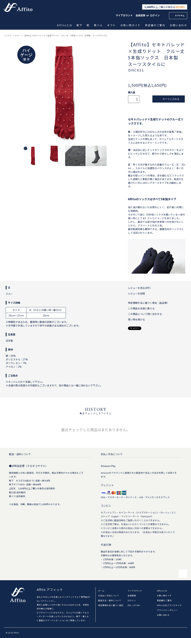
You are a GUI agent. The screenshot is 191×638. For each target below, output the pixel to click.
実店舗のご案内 (155, 25)
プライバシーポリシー (167, 610)
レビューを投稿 (136, 293)
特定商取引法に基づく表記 (110, 605)
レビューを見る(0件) (139, 288)
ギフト (112, 25)
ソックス (7, 35)
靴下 (79, 25)
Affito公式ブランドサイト (169, 605)
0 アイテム (177, 15)
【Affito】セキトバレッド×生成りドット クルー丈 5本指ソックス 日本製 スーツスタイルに (65, 35)
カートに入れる (168, 99)
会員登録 (140, 15)
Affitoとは (64, 25)
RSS (129, 605)
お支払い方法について (108, 595)
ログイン (155, 15)
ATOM (137, 605)
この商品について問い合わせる (145, 314)
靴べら (99, 25)
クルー (17, 35)
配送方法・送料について (109, 600)
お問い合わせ (178, 25)
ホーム (101, 590)
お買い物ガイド (131, 25)
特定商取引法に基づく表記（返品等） (148, 303)
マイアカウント (124, 15)
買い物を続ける (136, 319)
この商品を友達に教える (141, 308)
